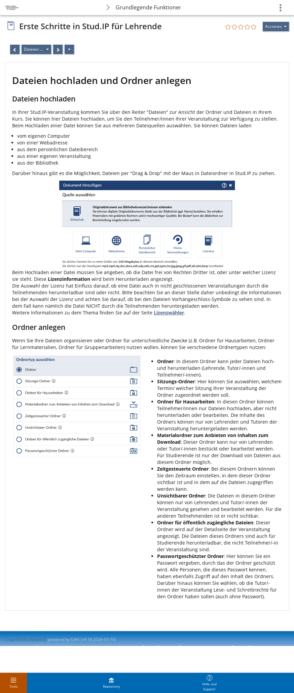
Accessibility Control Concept (145, 647)
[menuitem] (111, 683)
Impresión (19, 647)
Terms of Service (247, 647)
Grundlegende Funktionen (148, 7)
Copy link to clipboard (26, 639)
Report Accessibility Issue (202, 647)
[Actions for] (276, 26)
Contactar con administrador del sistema (73, 647)
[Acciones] (69, 49)
